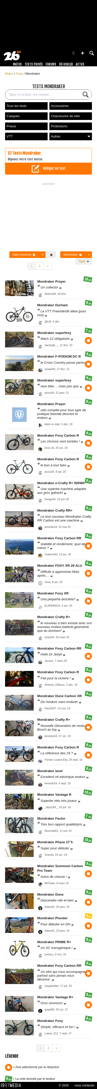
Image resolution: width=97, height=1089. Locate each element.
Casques (13, 116)
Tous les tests (17, 106)
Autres (70, 136)
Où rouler (66, 64)
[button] (82, 53)
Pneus (11, 126)
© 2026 (64, 1085)
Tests (20, 73)
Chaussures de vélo (65, 116)
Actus (80, 64)
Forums (51, 64)
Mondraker (33, 73)
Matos (17, 64)
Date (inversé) (24, 255)
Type (84, 261)
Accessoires (60, 106)
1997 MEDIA (12, 1085)
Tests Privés (34, 64)
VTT (10, 136)
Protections (59, 126)
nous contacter (84, 1085)
